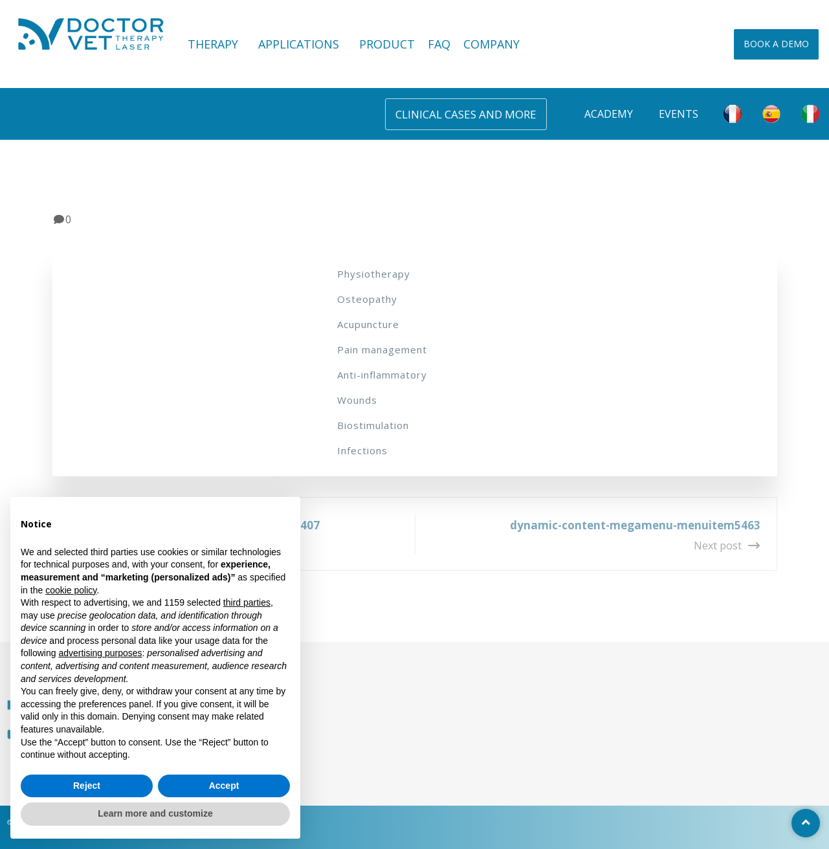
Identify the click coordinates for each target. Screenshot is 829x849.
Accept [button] (224, 785)
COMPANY (491, 44)
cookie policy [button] (70, 590)
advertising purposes (100, 653)
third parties (247, 602)
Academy (608, 114)
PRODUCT (387, 44)
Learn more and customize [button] (155, 813)
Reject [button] (86, 785)
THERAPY (216, 44)
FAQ (439, 44)
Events (678, 114)
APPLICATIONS (302, 44)
